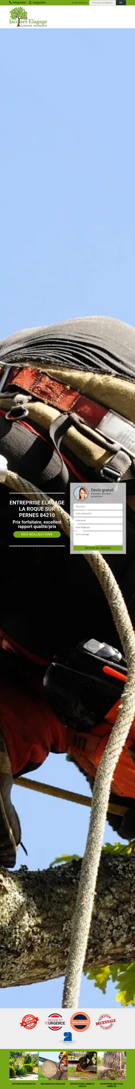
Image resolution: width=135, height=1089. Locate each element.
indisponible (17, 2)
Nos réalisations (37, 534)
